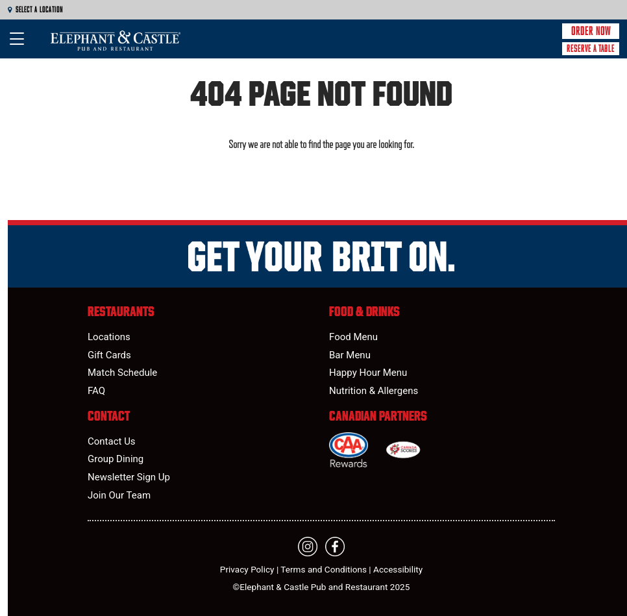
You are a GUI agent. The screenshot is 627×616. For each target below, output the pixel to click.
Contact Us (112, 441)
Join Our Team (119, 495)
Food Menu (353, 337)
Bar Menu (350, 355)
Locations (109, 337)
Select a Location (35, 10)
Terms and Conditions (323, 569)
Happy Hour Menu (368, 372)
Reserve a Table (591, 48)
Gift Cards (109, 355)
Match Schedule (122, 372)
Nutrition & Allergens (373, 391)
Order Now (591, 31)
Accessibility (398, 569)
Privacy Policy (247, 569)
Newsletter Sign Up (129, 477)
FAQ (96, 391)
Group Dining (115, 459)
